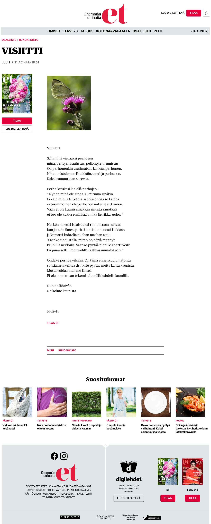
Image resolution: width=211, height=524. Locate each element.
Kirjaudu (199, 31)
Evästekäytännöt (80, 486)
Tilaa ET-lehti (83, 493)
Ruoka (180, 420)
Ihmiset (53, 31)
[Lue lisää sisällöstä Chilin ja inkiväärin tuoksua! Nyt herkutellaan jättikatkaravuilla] (192, 402)
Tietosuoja (67, 493)
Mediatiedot (50, 493)
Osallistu (142, 31)
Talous (87, 31)
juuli (6, 62)
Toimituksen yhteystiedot (58, 497)
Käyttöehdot (33, 493)
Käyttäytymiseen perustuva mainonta (130, 517)
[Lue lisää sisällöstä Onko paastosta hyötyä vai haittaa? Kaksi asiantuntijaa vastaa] (157, 402)
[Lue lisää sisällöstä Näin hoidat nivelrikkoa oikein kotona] (53, 402)
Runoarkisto (28, 39)
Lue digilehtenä (173, 12)
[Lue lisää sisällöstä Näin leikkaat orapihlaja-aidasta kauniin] (88, 402)
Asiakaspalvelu (58, 486)
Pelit (158, 31)
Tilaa (194, 12)
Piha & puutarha (82, 420)
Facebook (54, 456)
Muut (50, 350)
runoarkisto (67, 350)
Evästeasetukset (36, 486)
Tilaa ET (53, 323)
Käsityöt (8, 420)
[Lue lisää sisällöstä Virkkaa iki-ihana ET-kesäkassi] (19, 402)
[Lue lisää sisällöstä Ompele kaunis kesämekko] (122, 402)
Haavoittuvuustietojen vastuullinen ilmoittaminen (58, 490)
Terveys (70, 31)
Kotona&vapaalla (113, 31)
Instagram (64, 456)
